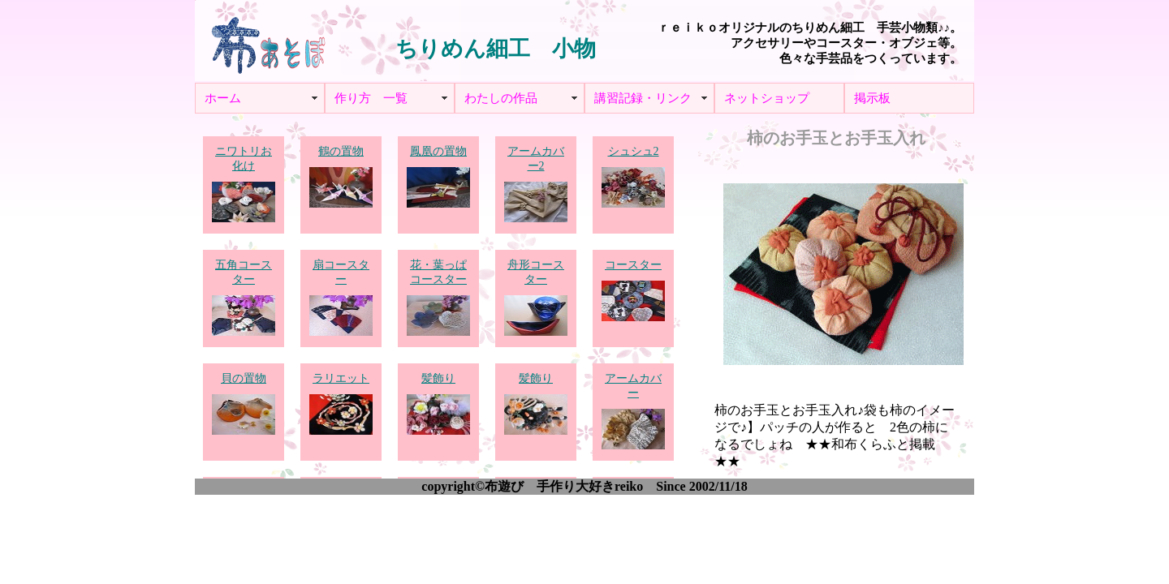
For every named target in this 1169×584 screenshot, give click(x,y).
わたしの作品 (500, 98)
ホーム (223, 98)
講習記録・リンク (643, 98)
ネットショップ (766, 98)
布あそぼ (268, 40)
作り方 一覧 (371, 98)
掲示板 (872, 98)
